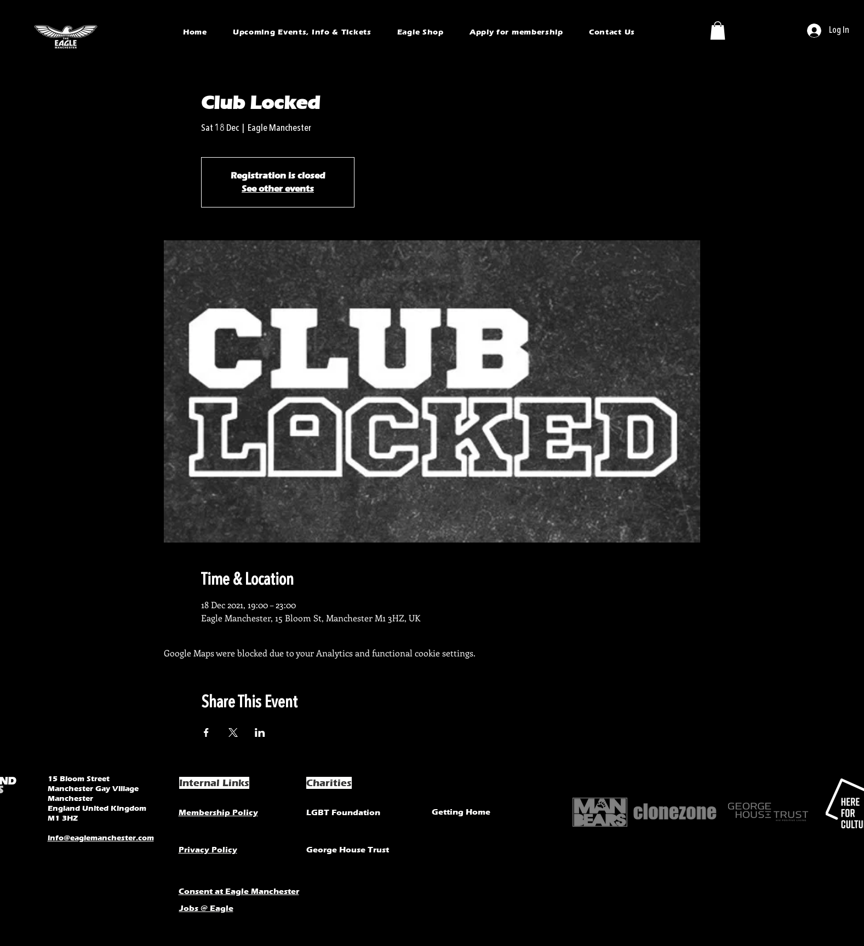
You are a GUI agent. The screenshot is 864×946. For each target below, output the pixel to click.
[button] (717, 30)
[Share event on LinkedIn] (260, 732)
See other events (278, 188)
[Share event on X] (233, 732)
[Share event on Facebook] (206, 732)
